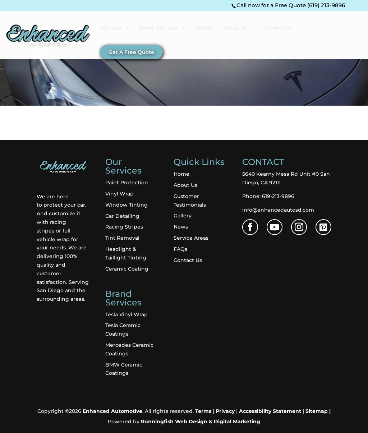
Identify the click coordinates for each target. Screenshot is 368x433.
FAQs (180, 249)
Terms (203, 411)
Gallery (203, 28)
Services (110, 28)
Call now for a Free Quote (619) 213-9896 (290, 5)
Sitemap (316, 411)
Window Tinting (126, 205)
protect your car (64, 205)
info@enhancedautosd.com (278, 210)
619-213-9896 (278, 196)
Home (181, 174)
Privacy (225, 411)
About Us (234, 28)
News (181, 227)
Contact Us (277, 28)
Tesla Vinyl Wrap (126, 314)
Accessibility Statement (270, 411)
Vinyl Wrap (119, 193)
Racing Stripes (124, 227)
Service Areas (191, 238)
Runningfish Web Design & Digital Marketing (200, 421)
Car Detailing (122, 216)
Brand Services (158, 28)
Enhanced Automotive (112, 411)
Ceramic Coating (126, 269)
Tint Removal (122, 238)
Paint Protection (126, 182)
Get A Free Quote (131, 52)
